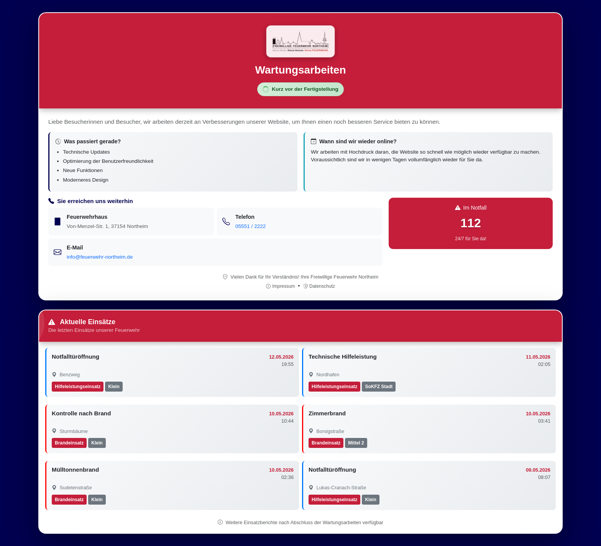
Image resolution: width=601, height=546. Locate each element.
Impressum (281, 286)
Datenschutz (319, 286)
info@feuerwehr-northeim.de (100, 257)
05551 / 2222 (250, 226)
